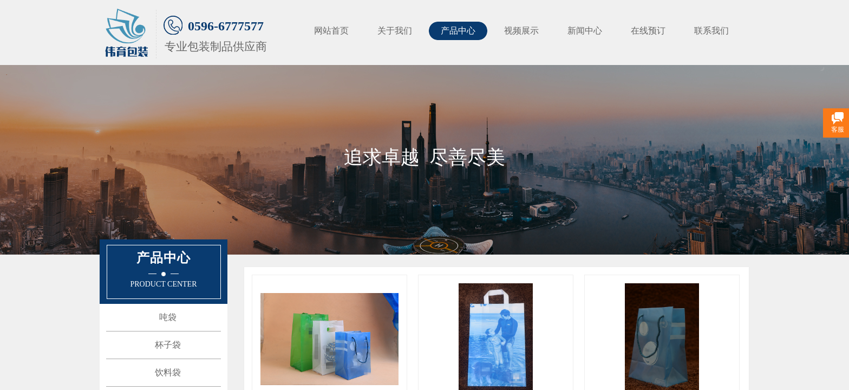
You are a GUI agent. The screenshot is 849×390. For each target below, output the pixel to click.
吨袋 (168, 317)
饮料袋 (168, 372)
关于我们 (394, 30)
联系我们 (711, 30)
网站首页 (331, 30)
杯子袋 (168, 344)
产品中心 (458, 30)
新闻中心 (584, 30)
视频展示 (521, 30)
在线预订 (648, 30)
